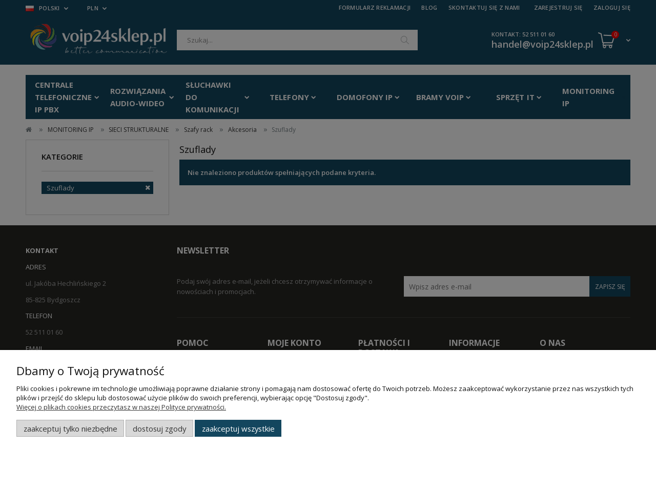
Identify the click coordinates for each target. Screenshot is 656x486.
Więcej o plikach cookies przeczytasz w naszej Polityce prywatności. (121, 407)
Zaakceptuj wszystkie (238, 428)
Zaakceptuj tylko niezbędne (70, 428)
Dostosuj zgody (159, 428)
